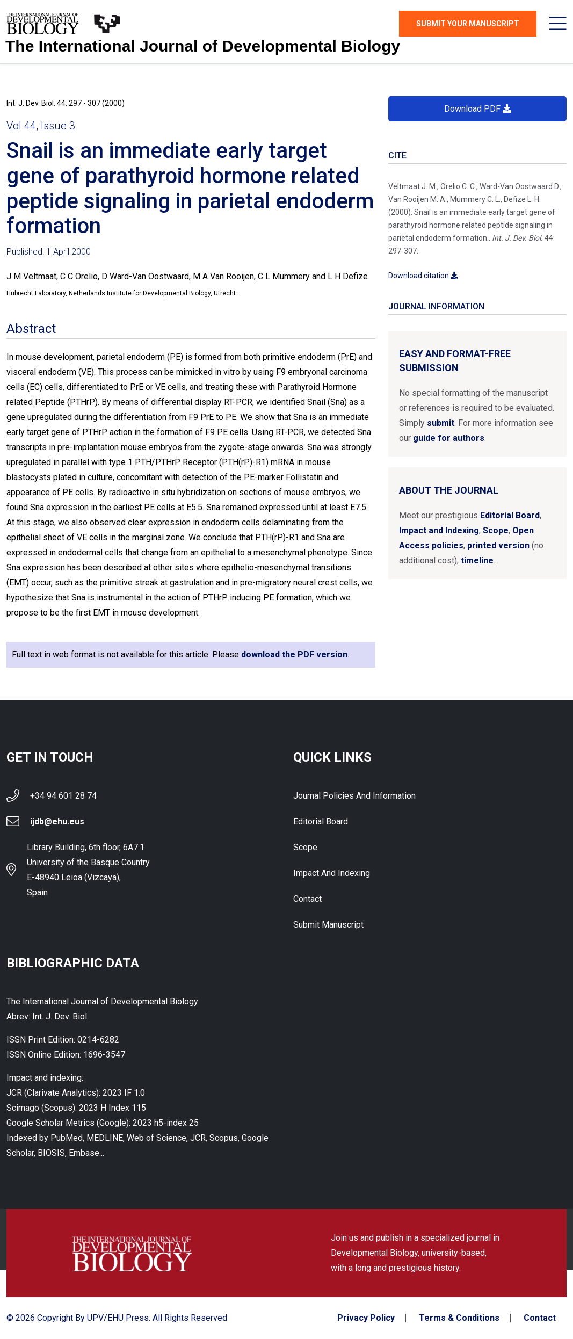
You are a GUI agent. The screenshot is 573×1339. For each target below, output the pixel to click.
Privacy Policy (366, 1318)
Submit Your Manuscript (467, 23)
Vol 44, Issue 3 (40, 125)
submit (440, 423)
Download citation (423, 275)
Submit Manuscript (328, 925)
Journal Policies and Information (354, 796)
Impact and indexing (331, 873)
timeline (477, 560)
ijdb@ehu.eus (57, 821)
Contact (307, 899)
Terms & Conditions (459, 1318)
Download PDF (477, 109)
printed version (498, 545)
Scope (496, 530)
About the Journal (448, 490)
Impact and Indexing (439, 530)
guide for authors (448, 438)
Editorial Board (510, 515)
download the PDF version (294, 654)
